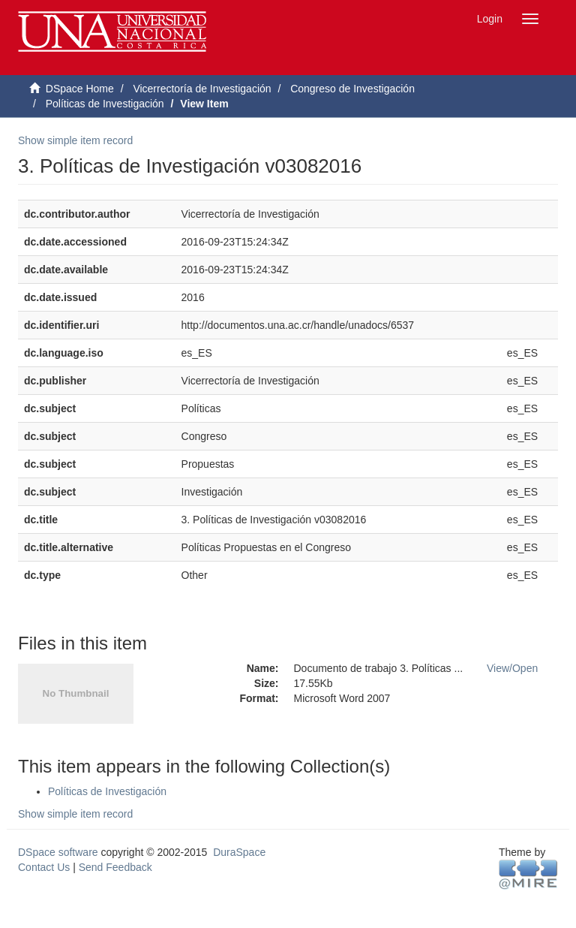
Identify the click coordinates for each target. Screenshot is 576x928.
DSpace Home (80, 89)
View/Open (512, 668)
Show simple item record (75, 140)
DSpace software (58, 852)
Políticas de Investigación (105, 104)
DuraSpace (239, 852)
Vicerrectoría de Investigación (202, 89)
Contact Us (44, 867)
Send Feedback (115, 867)
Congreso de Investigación (352, 89)
